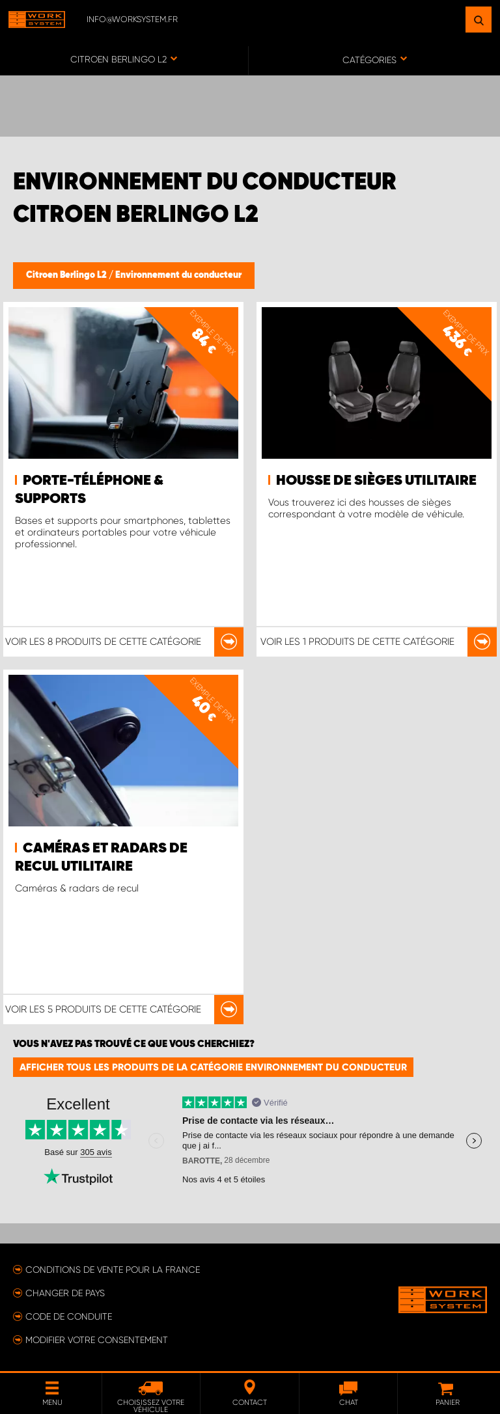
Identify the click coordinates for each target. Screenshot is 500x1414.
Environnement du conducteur (178, 275)
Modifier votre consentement (96, 1340)
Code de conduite (68, 1316)
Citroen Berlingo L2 (67, 275)
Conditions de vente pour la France (112, 1269)
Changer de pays (65, 1293)
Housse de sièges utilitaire (376, 481)
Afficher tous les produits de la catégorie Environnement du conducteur (213, 1067)
